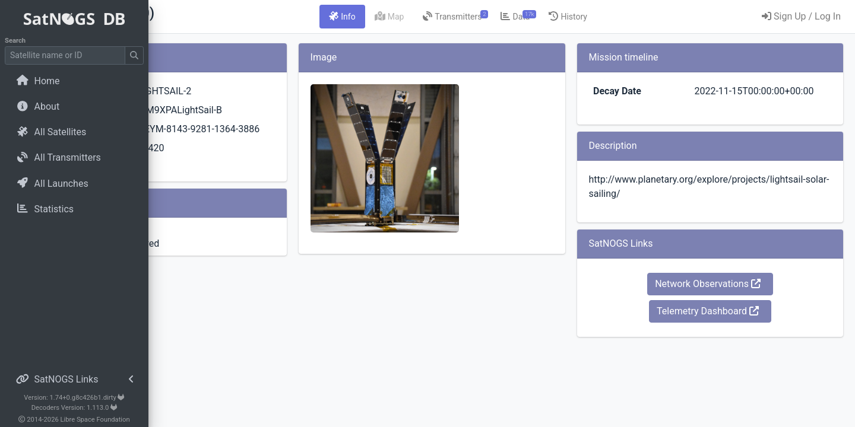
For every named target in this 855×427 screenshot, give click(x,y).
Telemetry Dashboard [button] (732, 325)
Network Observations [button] (732, 298)
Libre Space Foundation (95, 419)
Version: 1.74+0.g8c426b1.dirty (74, 397)
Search (15, 40)
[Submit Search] (134, 55)
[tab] (414, 16)
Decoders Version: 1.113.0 (74, 408)
